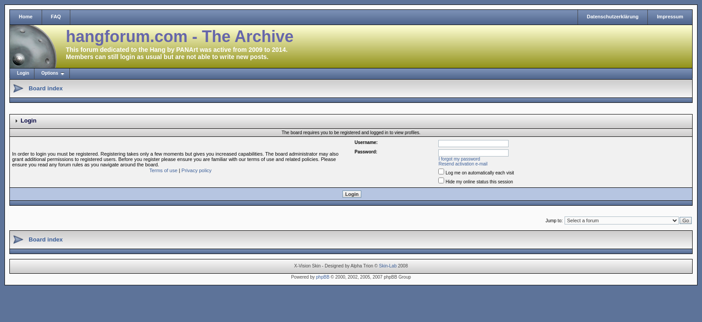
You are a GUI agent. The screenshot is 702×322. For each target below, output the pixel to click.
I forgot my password (459, 159)
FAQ (56, 16)
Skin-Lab (388, 265)
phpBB (323, 277)
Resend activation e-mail (463, 163)
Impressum (670, 16)
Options (49, 73)
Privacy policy (196, 170)
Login (23, 73)
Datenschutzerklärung (613, 16)
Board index (46, 88)
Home (26, 16)
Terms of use (163, 170)
